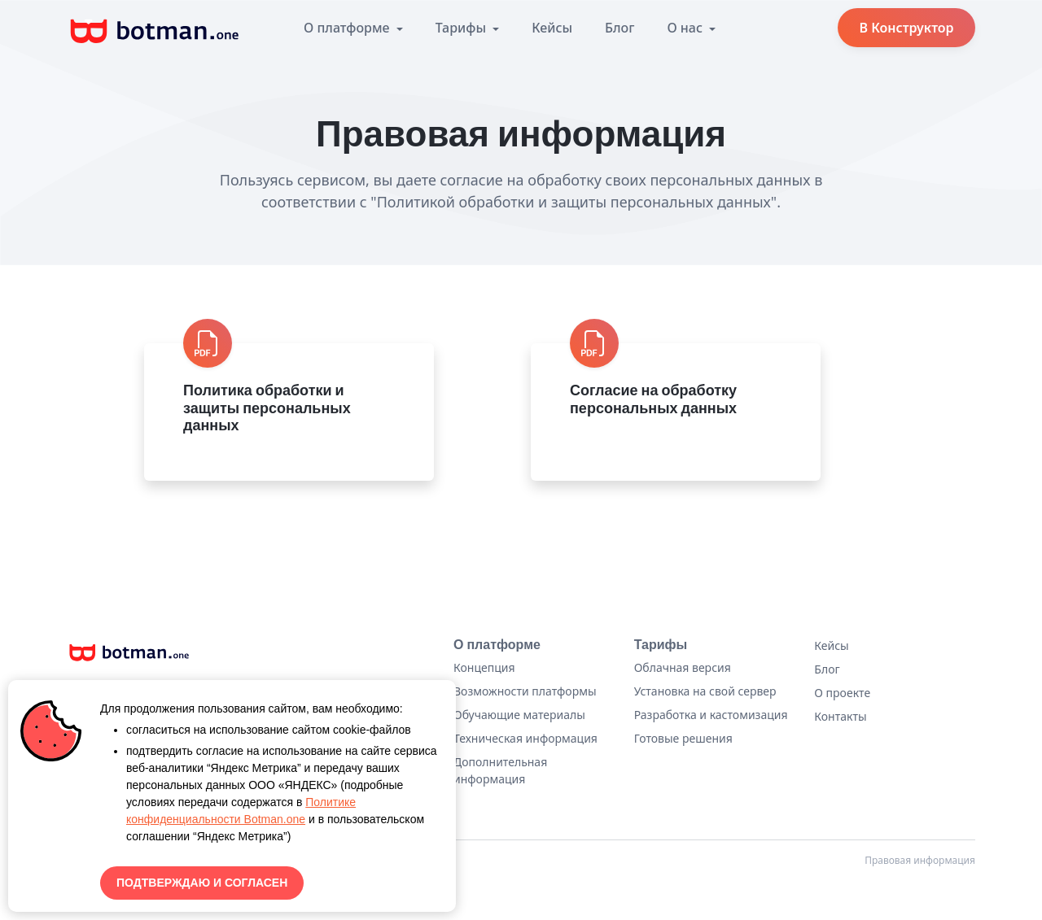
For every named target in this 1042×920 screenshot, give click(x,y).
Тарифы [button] (462, 28)
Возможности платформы (525, 691)
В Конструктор (906, 28)
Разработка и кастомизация (711, 714)
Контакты (840, 716)
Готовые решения (683, 738)
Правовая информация (920, 860)
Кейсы (552, 28)
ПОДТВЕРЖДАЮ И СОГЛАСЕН (201, 882)
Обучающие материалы (519, 714)
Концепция (484, 667)
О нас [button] (686, 28)
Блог (619, 28)
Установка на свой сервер (705, 691)
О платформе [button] (348, 28)
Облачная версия (682, 667)
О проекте (842, 692)
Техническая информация (525, 738)
